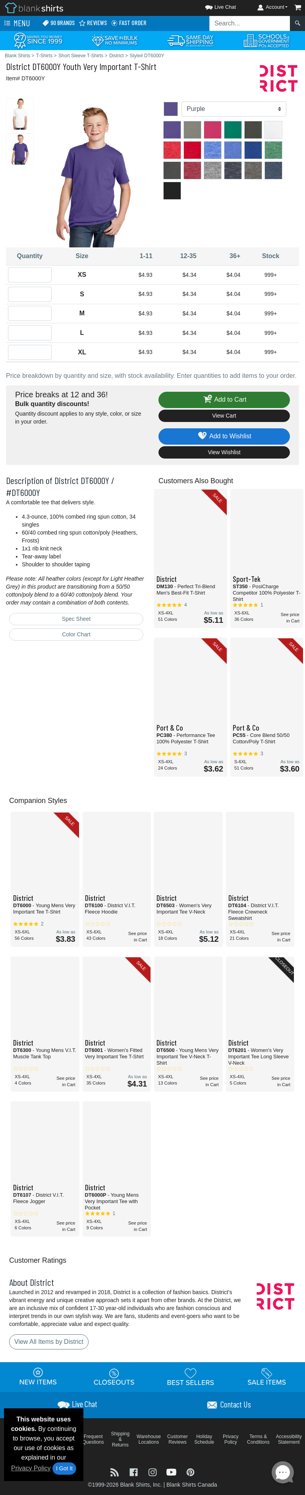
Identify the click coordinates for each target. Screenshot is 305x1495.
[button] (213, 6)
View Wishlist (224, 452)
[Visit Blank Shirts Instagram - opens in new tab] (153, 1471)
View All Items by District (48, 1341)
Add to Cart (224, 400)
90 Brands (58, 23)
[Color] (233, 109)
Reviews (93, 23)
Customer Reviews (177, 1439)
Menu (16, 23)
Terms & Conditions (258, 1439)
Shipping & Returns (120, 1439)
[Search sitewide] (249, 23)
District (18, 66)
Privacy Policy (31, 1468)
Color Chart (76, 634)
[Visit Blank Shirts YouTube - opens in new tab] (172, 1471)
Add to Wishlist (224, 436)
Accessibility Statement (289, 1439)
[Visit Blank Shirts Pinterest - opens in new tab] (190, 1471)
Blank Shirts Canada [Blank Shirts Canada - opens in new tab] (191, 1484)
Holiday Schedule (204, 1439)
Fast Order (129, 23)
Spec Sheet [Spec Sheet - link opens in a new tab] (76, 619)
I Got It (64, 1468)
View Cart (224, 415)
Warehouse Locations (149, 1439)
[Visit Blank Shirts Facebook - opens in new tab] (134, 1471)
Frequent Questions (93, 1439)
